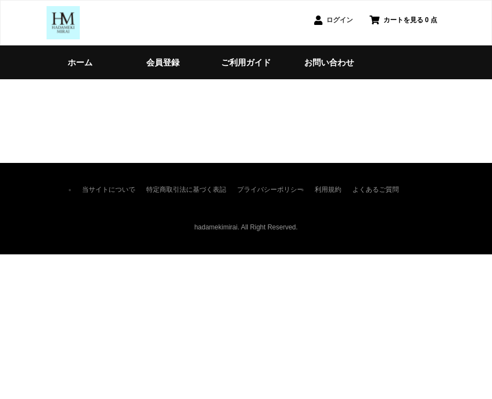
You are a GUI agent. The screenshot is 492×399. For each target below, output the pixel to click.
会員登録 (163, 62)
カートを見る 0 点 (403, 20)
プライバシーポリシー (270, 189)
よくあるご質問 (375, 189)
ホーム (80, 62)
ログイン (333, 20)
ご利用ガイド (246, 62)
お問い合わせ (329, 62)
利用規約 (328, 189)
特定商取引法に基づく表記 (186, 189)
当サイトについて (108, 189)
